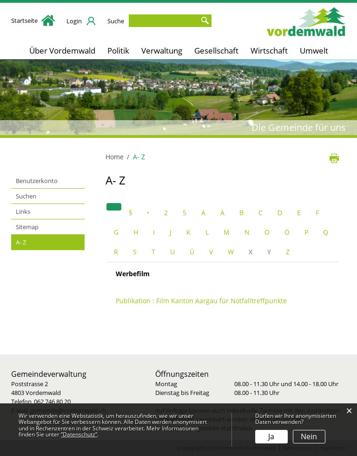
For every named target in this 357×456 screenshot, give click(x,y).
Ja (271, 436)
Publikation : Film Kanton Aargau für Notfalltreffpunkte (201, 300)
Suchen (26, 196)
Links (23, 211)
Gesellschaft (216, 50)
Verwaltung (161, 50)
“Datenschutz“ (79, 434)
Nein (309, 436)
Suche (115, 21)
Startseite (33, 20)
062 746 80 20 (52, 401)
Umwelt (314, 50)
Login (74, 21)
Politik (118, 50)
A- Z (38, 241)
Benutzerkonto (37, 181)
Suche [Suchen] (205, 20)
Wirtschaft (269, 50)
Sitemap (27, 227)
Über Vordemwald (62, 50)
